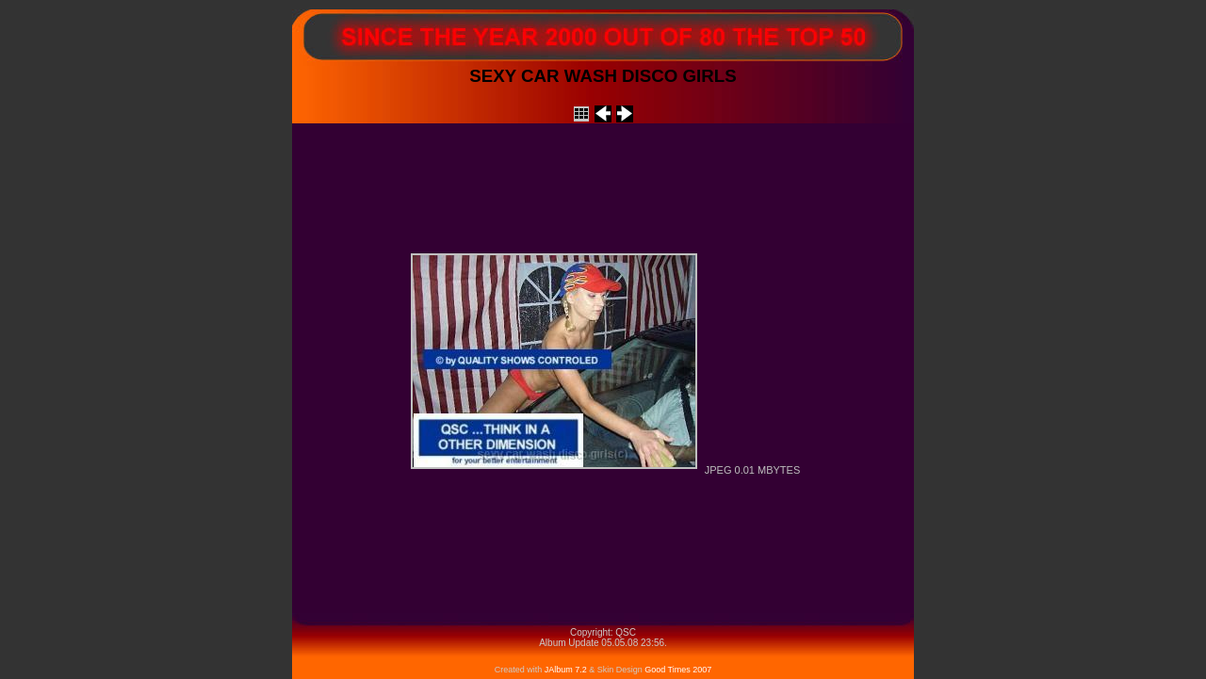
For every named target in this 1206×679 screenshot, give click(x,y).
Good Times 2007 (677, 669)
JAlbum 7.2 (567, 669)
